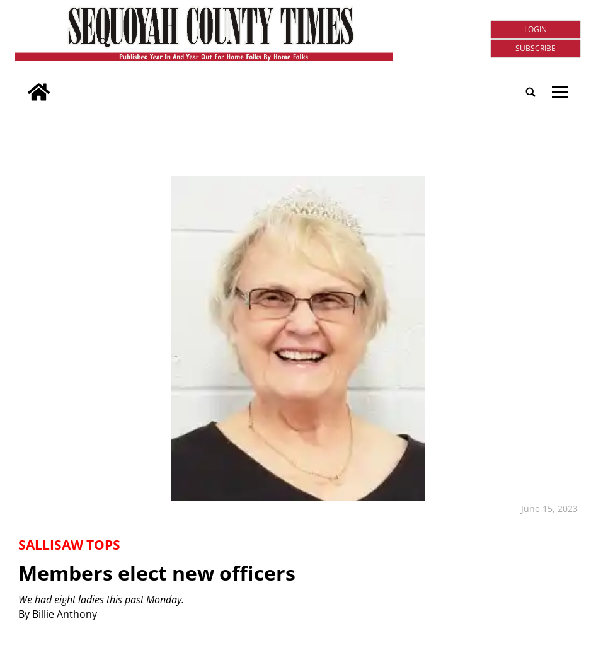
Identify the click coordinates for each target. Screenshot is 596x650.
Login (535, 29)
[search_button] (20, 84)
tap (560, 92)
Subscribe (535, 48)
